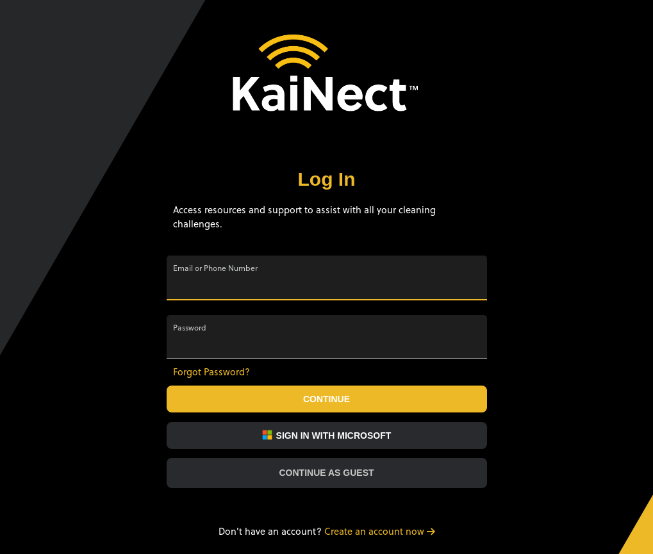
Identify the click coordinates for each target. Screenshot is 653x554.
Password (189, 328)
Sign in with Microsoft (327, 435)
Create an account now (379, 531)
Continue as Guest (326, 473)
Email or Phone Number (215, 268)
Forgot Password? (211, 371)
